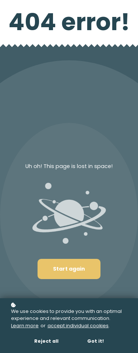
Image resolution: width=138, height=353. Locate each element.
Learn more (25, 325)
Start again (69, 268)
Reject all (46, 341)
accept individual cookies (78, 325)
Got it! (95, 341)
